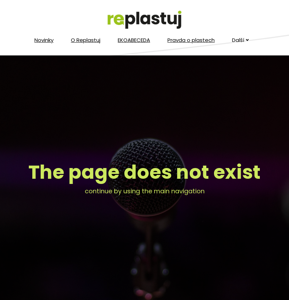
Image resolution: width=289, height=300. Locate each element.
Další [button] (240, 40)
